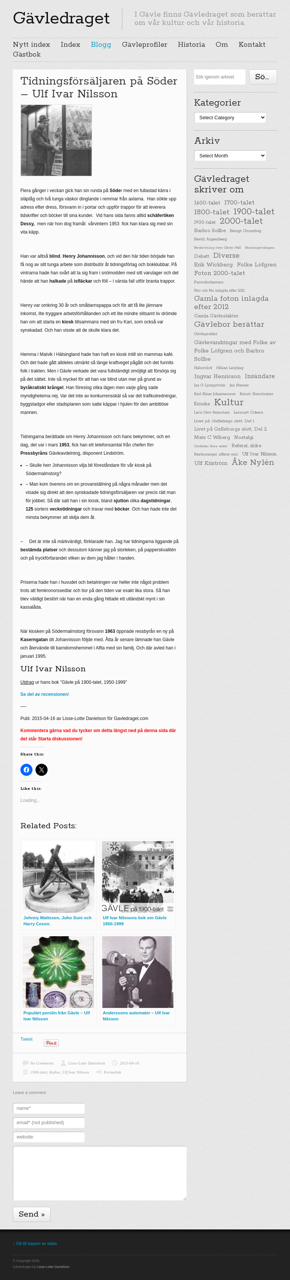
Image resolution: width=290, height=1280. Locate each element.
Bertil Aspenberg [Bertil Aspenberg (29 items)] (210, 239)
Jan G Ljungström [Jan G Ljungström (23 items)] (209, 385)
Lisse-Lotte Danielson (86, 1063)
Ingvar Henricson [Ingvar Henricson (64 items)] (217, 376)
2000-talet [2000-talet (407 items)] (241, 221)
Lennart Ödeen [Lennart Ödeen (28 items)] (248, 412)
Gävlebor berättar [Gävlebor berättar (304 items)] (229, 324)
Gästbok (27, 54)
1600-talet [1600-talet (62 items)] (207, 202)
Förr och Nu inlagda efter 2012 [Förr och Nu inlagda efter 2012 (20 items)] (219, 290)
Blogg (101, 44)
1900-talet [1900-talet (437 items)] (254, 212)
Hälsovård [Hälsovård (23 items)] (203, 368)
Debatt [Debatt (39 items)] (201, 256)
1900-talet (38, 1072)
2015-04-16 (129, 1063)
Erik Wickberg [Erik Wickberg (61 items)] (213, 265)
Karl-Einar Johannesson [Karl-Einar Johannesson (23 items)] (215, 394)
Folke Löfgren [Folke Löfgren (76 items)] (256, 265)
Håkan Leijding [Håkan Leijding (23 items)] (230, 368)
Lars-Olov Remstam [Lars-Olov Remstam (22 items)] (212, 412)
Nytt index (31, 44)
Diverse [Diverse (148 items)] (226, 256)
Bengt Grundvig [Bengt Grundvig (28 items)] (245, 231)
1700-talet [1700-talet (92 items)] (239, 203)
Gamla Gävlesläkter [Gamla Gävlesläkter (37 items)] (216, 316)
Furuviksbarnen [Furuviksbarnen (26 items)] (209, 282)
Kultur (54, 1072)
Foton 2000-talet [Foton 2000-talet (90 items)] (219, 273)
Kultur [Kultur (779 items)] (229, 402)
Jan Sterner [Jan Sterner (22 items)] (239, 385)
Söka (265, 77)
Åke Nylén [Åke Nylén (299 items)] (252, 462)
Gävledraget (61, 18)
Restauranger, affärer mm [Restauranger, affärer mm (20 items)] (216, 454)
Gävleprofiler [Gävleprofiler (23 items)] (206, 334)
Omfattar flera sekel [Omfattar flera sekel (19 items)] (210, 446)
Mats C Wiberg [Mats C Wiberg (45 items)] (212, 437)
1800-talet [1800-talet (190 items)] (212, 212)
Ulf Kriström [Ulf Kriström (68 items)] (210, 463)
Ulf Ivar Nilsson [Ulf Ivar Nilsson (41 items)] (259, 454)
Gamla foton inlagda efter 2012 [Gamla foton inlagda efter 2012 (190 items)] (231, 303)
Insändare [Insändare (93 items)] (260, 376)
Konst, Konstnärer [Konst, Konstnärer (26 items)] (256, 394)
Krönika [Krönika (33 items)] (202, 404)
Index (70, 44)
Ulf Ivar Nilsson (75, 1072)
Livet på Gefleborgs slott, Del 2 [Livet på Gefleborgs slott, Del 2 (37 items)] (230, 429)
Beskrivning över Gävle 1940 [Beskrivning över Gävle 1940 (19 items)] (217, 247)
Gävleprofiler (144, 44)
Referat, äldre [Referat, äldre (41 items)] (246, 446)
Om (222, 44)
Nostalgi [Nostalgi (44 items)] (243, 437)
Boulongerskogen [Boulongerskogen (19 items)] (260, 247)
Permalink (112, 1072)
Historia (191, 44)
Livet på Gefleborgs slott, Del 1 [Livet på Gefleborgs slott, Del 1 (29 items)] (224, 421)
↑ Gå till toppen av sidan (35, 1243)
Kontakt (252, 44)
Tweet (26, 1039)
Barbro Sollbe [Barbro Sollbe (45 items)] (210, 231)
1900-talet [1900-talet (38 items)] (205, 223)
